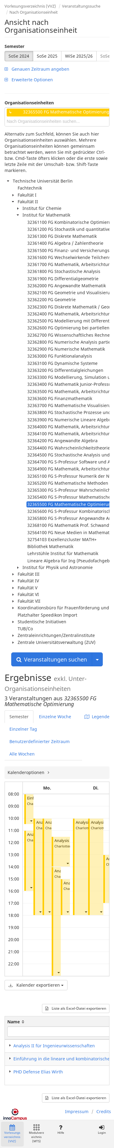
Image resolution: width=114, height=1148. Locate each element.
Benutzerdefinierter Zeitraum (39, 741)
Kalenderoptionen (27, 772)
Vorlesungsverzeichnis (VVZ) (30, 6)
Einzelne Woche (55, 716)
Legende (97, 716)
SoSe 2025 (47, 56)
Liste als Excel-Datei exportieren (75, 1008)
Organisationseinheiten (29, 103)
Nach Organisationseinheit (33, 12)
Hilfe (60, 1130)
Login (101, 1130)
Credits (103, 1111)
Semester (14, 46)
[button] (31, 820)
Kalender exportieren (36, 985)
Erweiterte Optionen (29, 79)
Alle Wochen (22, 754)
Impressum (76, 1111)
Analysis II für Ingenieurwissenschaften (54, 1046)
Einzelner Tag (23, 729)
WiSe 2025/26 (79, 56)
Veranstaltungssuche (81, 6)
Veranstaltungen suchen (51, 659)
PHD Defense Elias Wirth (38, 1072)
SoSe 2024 (19, 56)
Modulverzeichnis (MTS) (36, 1134)
